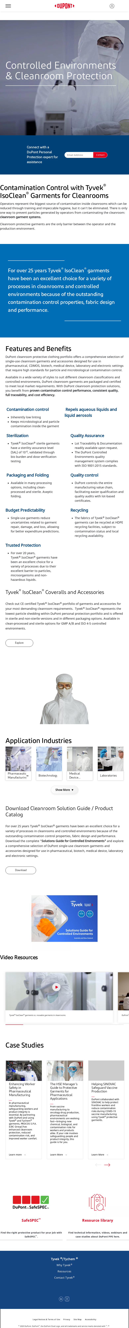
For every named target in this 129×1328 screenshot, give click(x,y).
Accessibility (90, 1319)
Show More (64, 790)
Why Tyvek (64, 1265)
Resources (64, 1271)
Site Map (78, 1319)
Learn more (15, 1154)
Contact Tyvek (64, 1277)
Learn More (57, 1154)
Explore (19, 643)
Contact (100, 154)
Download (20, 870)
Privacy (66, 1319)
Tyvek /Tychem (64, 1259)
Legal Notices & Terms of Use (46, 1319)
